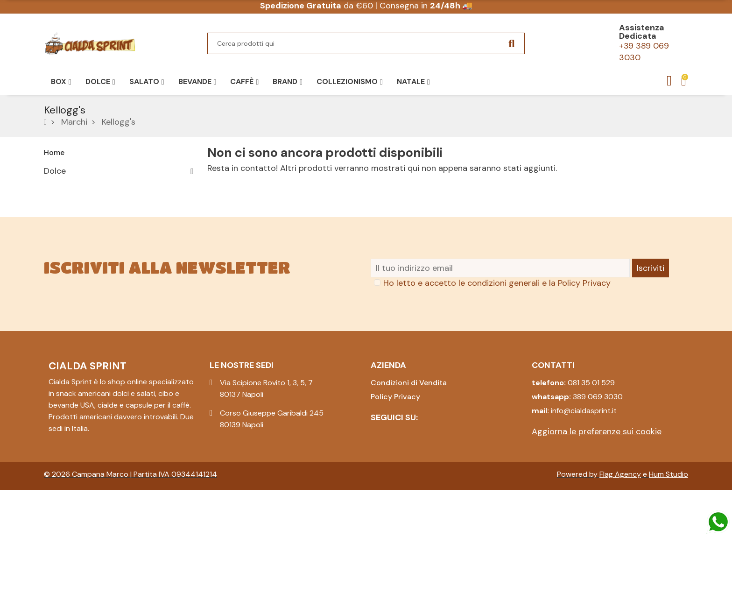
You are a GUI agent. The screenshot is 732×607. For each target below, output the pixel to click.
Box (51, 252)
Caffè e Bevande (75, 203)
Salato (56, 187)
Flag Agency (620, 591)
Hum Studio (668, 591)
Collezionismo (71, 269)
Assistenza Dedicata (641, 32)
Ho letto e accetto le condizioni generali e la (497, 400)
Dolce (55, 170)
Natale (56, 285)
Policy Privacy (584, 400)
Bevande (60, 220)
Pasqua (58, 236)
